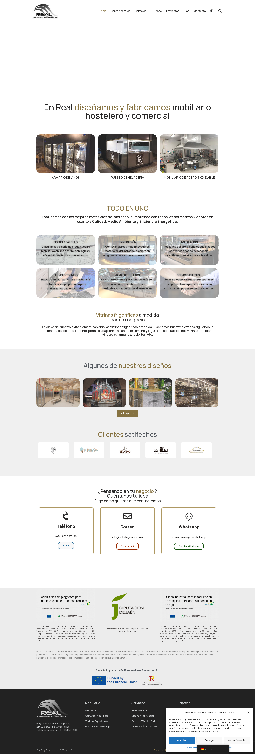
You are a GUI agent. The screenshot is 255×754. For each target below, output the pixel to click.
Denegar (209, 740)
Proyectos (172, 11)
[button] (248, 712)
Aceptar (182, 740)
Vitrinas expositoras (96, 721)
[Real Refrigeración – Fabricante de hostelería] (46, 11)
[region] (127, 60)
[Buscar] (220, 11)
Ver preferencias (237, 740)
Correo (127, 538)
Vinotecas (91, 710)
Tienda (157, 11)
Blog (186, 11)
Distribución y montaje (97, 726)
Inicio (103, 11)
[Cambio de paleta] (211, 10)
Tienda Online (140, 710)
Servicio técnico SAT (143, 721)
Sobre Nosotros (120, 11)
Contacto (200, 11)
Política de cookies (193, 747)
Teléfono (66, 537)
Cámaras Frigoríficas (96, 715)
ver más (130, 75)
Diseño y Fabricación (143, 715)
